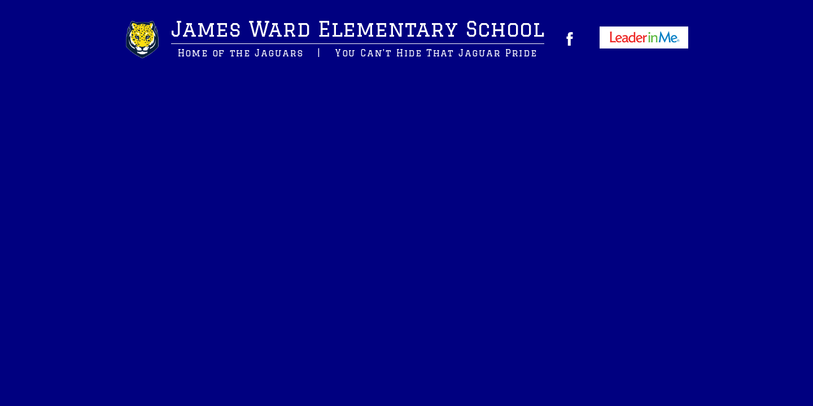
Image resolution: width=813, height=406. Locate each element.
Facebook (569, 39)
